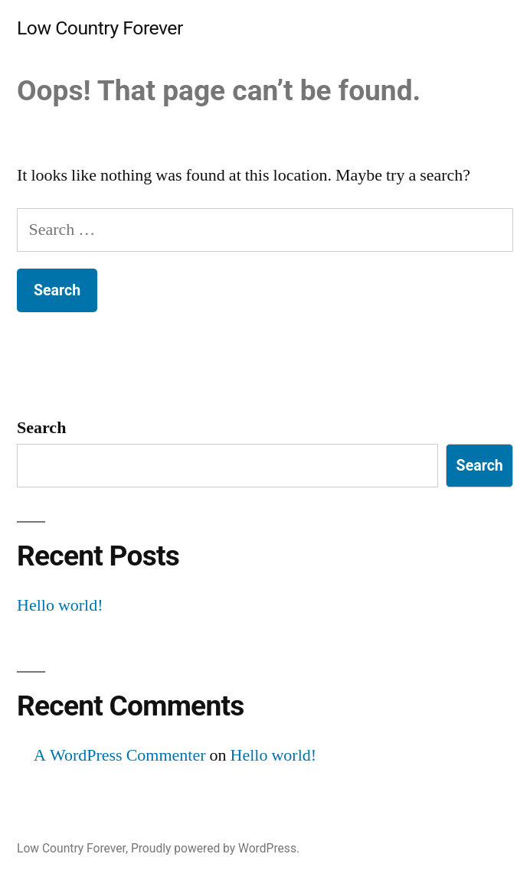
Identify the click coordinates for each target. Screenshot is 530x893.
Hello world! (60, 605)
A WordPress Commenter (120, 755)
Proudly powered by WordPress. (215, 848)
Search (41, 427)
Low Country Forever (100, 28)
